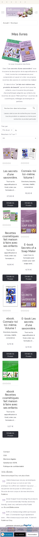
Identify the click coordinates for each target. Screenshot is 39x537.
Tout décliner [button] (19, 534)
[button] (2, 534)
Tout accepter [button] (7, 534)
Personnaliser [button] (32, 534)
